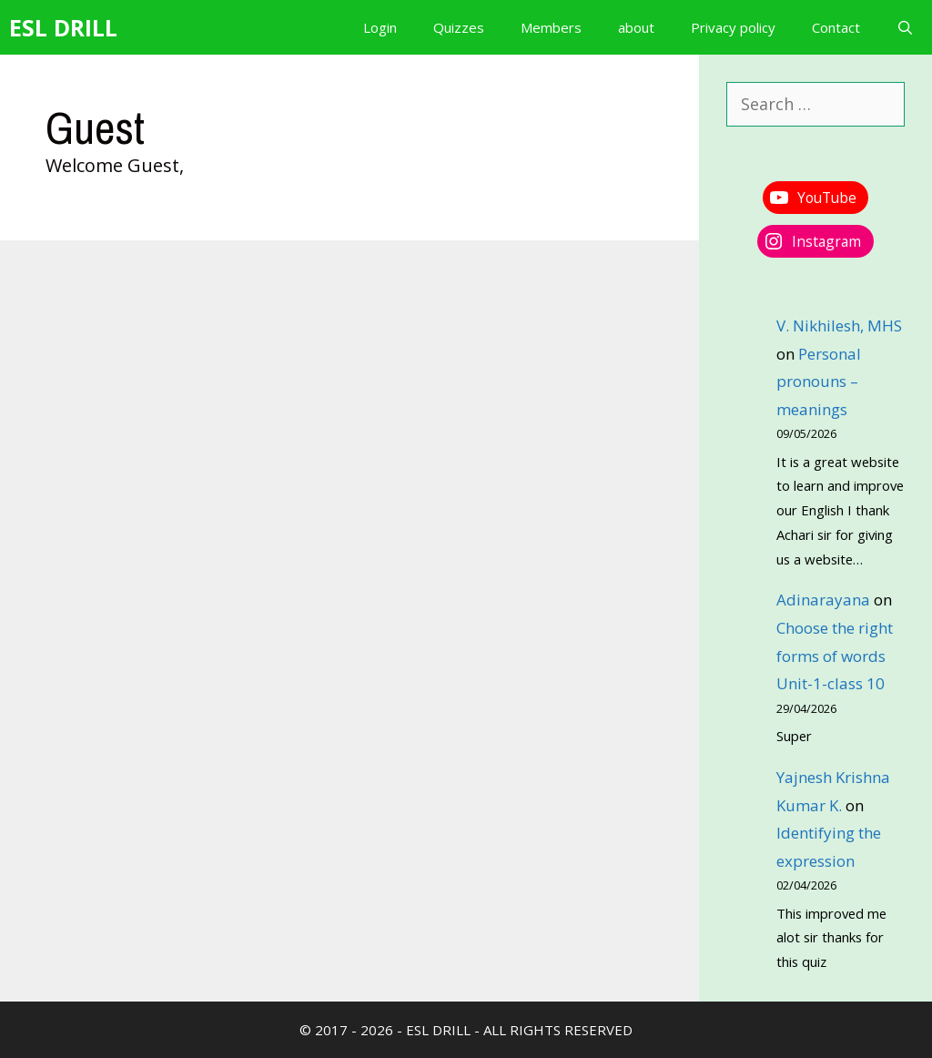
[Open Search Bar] (905, 27)
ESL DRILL (63, 27)
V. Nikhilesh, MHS (839, 325)
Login (380, 27)
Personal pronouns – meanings (818, 381)
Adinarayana (823, 599)
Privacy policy (733, 27)
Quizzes (458, 27)
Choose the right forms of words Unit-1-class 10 (834, 655)
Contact (836, 27)
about (636, 27)
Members (551, 27)
